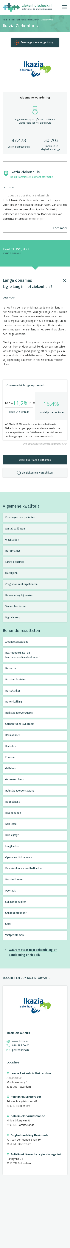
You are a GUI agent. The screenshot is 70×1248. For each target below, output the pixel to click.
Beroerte (10, 668)
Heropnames (13, 550)
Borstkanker (12, 690)
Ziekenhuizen (14, 20)
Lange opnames (14, 562)
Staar (8, 924)
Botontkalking (13, 701)
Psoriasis (10, 890)
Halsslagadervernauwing (20, 790)
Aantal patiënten (15, 528)
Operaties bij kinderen (18, 857)
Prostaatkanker (14, 879)
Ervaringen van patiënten (20, 517)
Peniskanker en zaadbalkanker (23, 868)
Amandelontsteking (16, 641)
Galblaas (10, 768)
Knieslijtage (12, 835)
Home (5, 20)
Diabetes (10, 746)
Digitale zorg (12, 617)
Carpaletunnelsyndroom (19, 724)
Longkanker (12, 846)
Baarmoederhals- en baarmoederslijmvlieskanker (22, 655)
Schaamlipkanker (15, 901)
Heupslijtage (12, 801)
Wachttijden (12, 539)
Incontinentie (13, 812)
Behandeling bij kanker (19, 595)
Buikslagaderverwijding (19, 712)
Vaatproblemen (14, 935)
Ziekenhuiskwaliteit (30, 20)
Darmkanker (12, 735)
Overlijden (11, 573)
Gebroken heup (14, 779)
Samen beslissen (15, 606)
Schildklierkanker (16, 913)
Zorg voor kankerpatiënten (21, 584)
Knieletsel (11, 824)
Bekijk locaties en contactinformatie (31, 177)
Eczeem (10, 757)
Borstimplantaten (15, 679)
